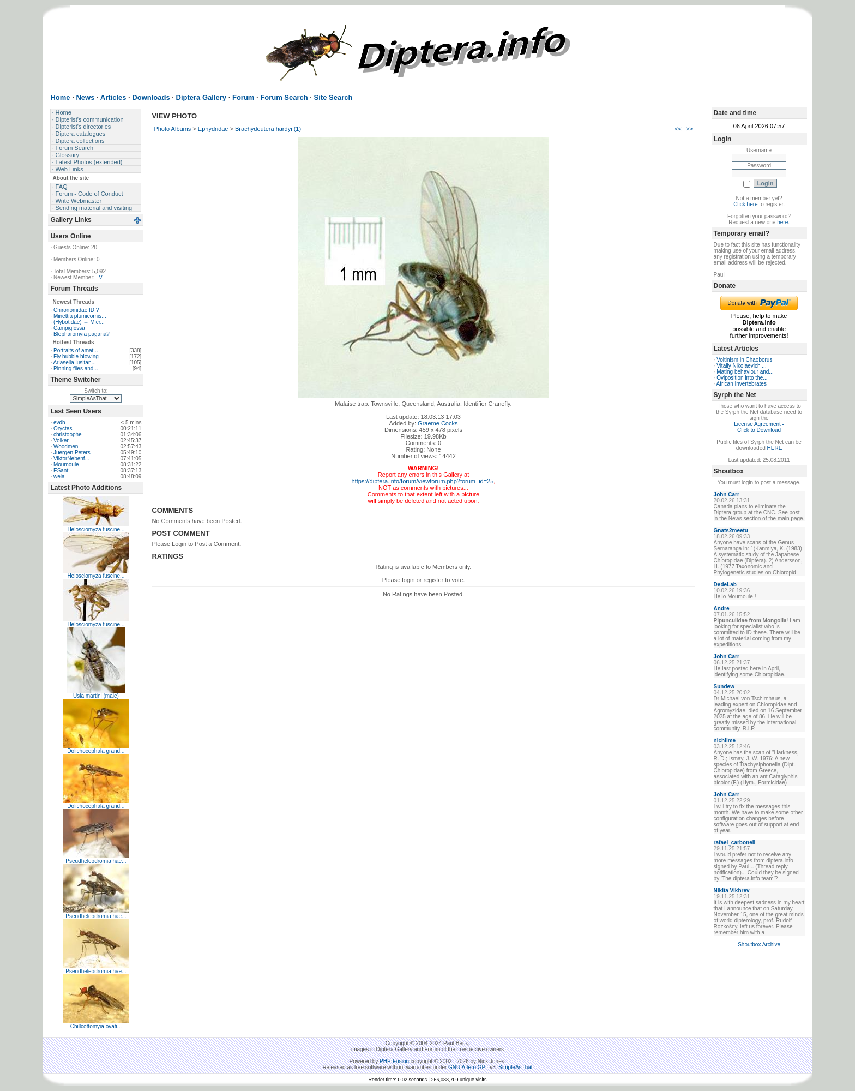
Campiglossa (69, 328)
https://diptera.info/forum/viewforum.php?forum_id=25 (423, 481)
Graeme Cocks (437, 423)
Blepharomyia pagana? (81, 334)
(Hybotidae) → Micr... (79, 322)
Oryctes (62, 428)
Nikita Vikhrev (732, 891)
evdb (59, 422)
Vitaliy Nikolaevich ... (741, 366)
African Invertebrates (741, 384)
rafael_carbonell (735, 843)
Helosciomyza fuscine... (95, 529)
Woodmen (65, 446)
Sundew (724, 687)
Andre (722, 609)
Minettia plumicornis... (79, 316)
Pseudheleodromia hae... (95, 861)
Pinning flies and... (75, 368)
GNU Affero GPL (468, 1067)
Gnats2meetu (731, 530)
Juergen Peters (72, 452)
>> (689, 128)
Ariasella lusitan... (74, 362)
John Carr (726, 494)
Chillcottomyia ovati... (96, 1026)
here (782, 222)
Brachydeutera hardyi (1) (268, 128)
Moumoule (66, 464)
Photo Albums (172, 128)
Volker (61, 440)
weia (59, 476)
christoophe (67, 434)
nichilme (725, 741)
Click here (745, 204)
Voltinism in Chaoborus (744, 360)
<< (678, 128)
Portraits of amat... (75, 350)
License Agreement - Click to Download (759, 427)
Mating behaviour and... (745, 372)
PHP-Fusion (394, 1061)
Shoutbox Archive (759, 945)
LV (99, 277)
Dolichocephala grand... (95, 751)
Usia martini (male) (96, 696)
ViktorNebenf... (71, 458)
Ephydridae (213, 128)
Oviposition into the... (741, 378)
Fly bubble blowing (76, 356)
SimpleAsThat (515, 1067)
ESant (60, 470)
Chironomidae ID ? (76, 310)
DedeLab (725, 585)
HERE (774, 448)
